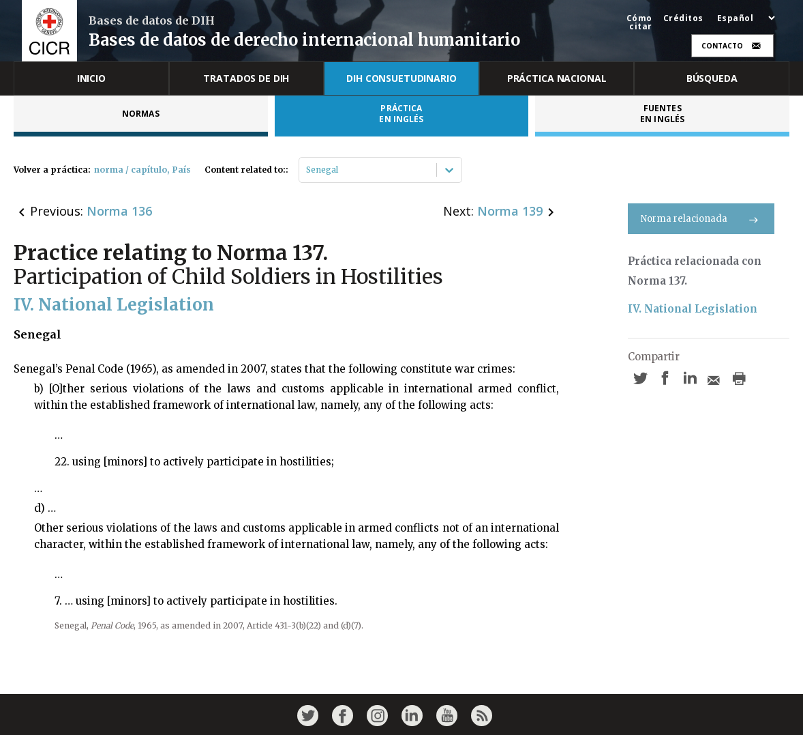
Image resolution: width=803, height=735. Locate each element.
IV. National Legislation (692, 308)
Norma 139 (510, 211)
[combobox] (307, 169)
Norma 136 (119, 211)
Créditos (683, 18)
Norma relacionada (701, 219)
